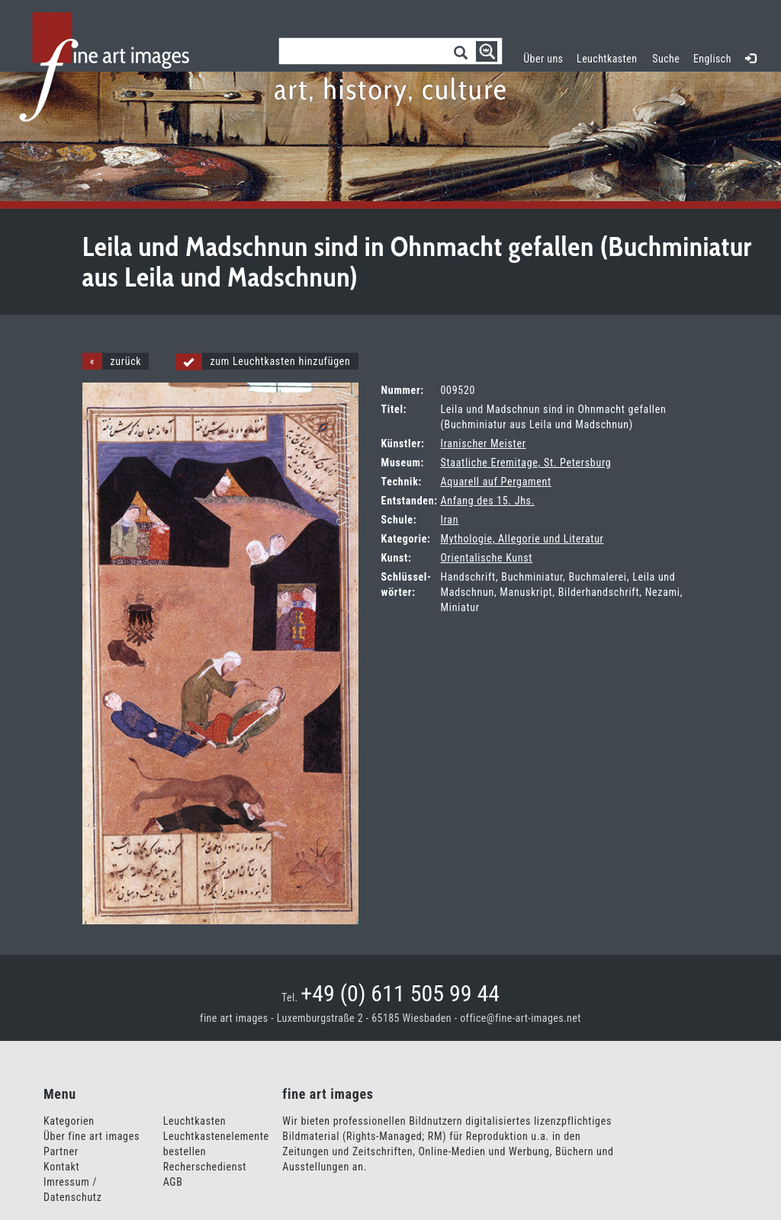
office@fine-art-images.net (520, 1018)
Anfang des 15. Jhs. (487, 501)
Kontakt (61, 1167)
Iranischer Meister (482, 443)
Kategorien (69, 1121)
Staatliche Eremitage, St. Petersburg (525, 462)
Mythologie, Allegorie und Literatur (521, 539)
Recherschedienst (204, 1167)
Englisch (712, 59)
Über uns (543, 59)
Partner (61, 1151)
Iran (449, 520)
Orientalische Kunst (486, 558)
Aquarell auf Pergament (495, 482)
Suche (666, 59)
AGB (173, 1182)
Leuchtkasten (610, 57)
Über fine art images (91, 1136)
